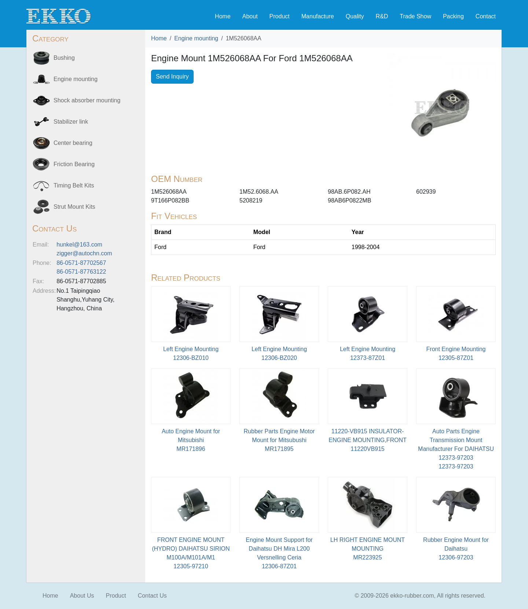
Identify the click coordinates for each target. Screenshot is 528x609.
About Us (82, 595)
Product (280, 16)
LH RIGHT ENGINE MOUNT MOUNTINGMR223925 (367, 549)
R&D (381, 16)
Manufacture (317, 16)
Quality (355, 16)
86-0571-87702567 (81, 263)
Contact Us (152, 595)
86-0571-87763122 (81, 272)
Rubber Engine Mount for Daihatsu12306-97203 (456, 549)
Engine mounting (196, 38)
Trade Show (415, 16)
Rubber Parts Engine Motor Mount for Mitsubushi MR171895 (279, 440)
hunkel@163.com (79, 244)
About (250, 16)
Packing (453, 16)
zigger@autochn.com (84, 253)
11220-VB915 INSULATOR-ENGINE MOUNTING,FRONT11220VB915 (367, 440)
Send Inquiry (172, 76)
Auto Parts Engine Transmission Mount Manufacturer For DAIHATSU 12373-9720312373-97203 (456, 449)
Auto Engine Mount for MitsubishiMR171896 (191, 440)
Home (223, 16)
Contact (486, 16)
